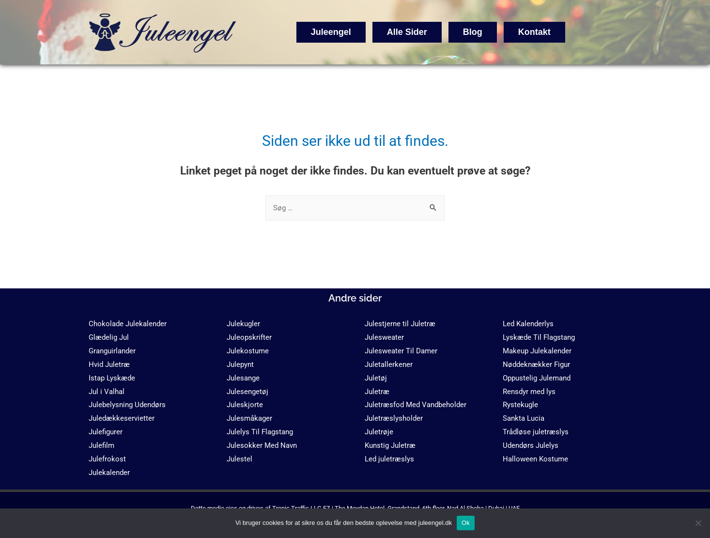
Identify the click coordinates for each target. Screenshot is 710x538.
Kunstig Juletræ (390, 445)
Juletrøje (379, 431)
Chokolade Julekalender (128, 323)
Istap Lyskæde (112, 378)
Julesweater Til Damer (401, 351)
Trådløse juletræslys (536, 431)
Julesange (243, 378)
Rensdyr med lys (529, 391)
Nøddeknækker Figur (536, 364)
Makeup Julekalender (537, 351)
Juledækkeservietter (121, 418)
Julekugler (243, 323)
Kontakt (534, 32)
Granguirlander (112, 351)
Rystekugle (520, 404)
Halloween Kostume (535, 459)
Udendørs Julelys (530, 445)
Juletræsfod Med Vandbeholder (415, 404)
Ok (466, 522)
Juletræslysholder (394, 418)
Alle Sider (407, 32)
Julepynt (240, 364)
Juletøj (376, 378)
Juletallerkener (389, 364)
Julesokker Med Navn (262, 445)
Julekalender (109, 472)
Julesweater (384, 337)
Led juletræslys (389, 459)
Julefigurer (106, 431)
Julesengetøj (247, 391)
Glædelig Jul (109, 337)
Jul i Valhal (106, 391)
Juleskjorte (245, 404)
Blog (472, 32)
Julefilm (101, 445)
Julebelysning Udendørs (127, 404)
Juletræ (377, 391)
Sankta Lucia (523, 418)
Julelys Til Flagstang (260, 431)
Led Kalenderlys (528, 323)
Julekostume (248, 351)
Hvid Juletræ (109, 364)
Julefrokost (107, 459)
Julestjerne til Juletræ (400, 323)
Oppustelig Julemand (537, 378)
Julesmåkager (249, 418)
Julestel (239, 459)
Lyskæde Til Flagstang (539, 337)
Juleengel (331, 32)
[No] (698, 523)
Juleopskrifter (249, 337)
